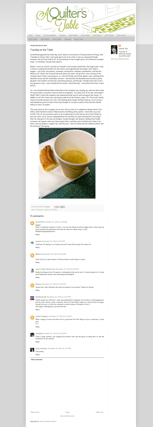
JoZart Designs (41, 316)
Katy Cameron (41, 348)
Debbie (40, 207)
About (38, 35)
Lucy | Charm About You (45, 269)
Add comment (36, 359)
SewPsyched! (40, 297)
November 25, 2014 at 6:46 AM (67, 269)
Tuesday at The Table (50, 210)
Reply (37, 234)
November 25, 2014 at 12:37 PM (59, 297)
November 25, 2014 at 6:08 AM (54, 254)
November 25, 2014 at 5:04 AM (55, 222)
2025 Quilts (85, 35)
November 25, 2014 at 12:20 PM (54, 284)
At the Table (78, 39)
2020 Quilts (45, 39)
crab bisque (39, 210)
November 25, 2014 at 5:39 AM (53, 241)
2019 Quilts (57, 39)
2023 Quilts (109, 35)
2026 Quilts (73, 35)
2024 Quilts (97, 35)
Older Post (100, 412)
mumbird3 (39, 222)
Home (30, 35)
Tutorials (62, 35)
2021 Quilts (33, 39)
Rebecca (38, 254)
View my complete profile (120, 59)
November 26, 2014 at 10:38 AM (54, 333)
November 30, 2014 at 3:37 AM (59, 348)
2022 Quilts (121, 35)
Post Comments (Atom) (48, 421)
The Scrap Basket (49, 35)
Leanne (38, 241)
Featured (68, 39)
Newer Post (35, 412)
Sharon (38, 284)
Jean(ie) (38, 333)
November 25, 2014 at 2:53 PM (60, 316)
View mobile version (67, 416)
